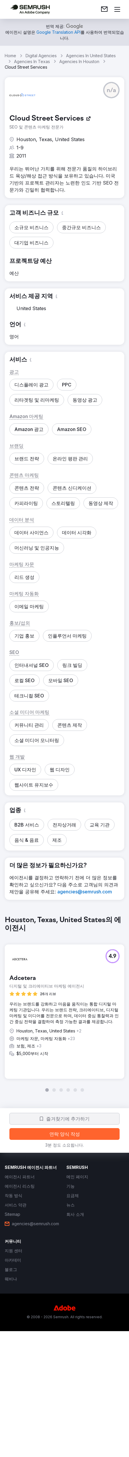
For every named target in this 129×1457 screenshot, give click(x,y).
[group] (64, 1004)
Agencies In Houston (79, 61)
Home (10, 55)
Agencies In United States (91, 55)
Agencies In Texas (32, 61)
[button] (111, 90)
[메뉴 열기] (117, 9)
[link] (104, 9)
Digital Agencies (41, 55)
